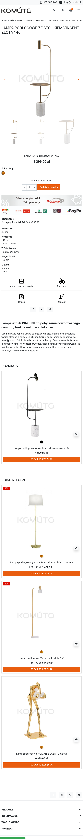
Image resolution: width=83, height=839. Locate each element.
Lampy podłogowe (35, 20)
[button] (54, 10)
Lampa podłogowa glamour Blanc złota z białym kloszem (41, 562)
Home (4, 20)
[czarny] (41, 442)
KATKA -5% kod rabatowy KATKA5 (41, 156)
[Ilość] (29, 187)
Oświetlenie (16, 20)
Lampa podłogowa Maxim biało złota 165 (41, 658)
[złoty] (41, 556)
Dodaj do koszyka (49, 187)
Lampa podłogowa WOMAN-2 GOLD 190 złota (41, 753)
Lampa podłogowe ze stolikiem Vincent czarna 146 (42, 448)
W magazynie (38, 180)
